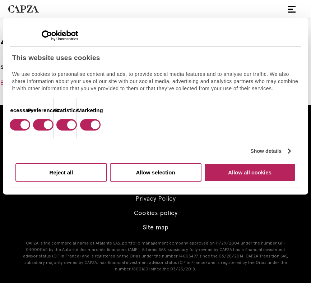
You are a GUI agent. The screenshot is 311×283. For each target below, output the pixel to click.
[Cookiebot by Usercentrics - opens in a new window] (46, 35)
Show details (266, 151)
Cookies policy (155, 212)
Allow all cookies (249, 172)
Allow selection (155, 172)
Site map (155, 227)
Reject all (61, 172)
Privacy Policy (155, 198)
